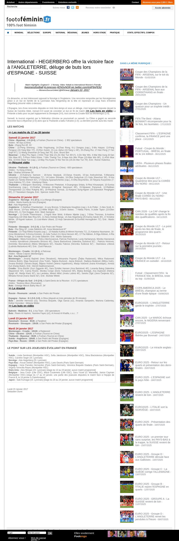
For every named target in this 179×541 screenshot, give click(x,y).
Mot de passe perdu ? (40, 538)
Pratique (115, 33)
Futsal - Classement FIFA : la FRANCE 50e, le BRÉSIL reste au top (153, 269)
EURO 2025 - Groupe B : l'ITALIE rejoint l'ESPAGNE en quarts (150, 478)
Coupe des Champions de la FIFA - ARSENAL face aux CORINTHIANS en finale (153, 89)
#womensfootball (40, 87)
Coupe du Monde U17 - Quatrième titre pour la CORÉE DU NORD (153, 177)
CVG (43, 523)
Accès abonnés (162, 8)
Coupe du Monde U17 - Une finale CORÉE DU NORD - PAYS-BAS (151, 191)
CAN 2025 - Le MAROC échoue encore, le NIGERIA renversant (150, 314)
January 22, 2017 (79, 89)
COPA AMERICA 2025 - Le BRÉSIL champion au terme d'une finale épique (153, 284)
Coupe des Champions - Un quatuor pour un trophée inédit (152, 102)
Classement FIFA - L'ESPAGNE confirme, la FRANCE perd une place (152, 132)
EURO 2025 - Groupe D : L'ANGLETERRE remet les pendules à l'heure (153, 509)
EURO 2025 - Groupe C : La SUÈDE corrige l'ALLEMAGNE (152, 463)
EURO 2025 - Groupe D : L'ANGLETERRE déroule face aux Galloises (151, 449)
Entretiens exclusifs (67, 2)
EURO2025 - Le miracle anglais (150, 343)
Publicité (96, 523)
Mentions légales (29, 523)
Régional (72, 33)
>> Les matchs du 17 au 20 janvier (27, 130)
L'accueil (8, 33)
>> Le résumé (16, 286)
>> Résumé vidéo (18, 160)
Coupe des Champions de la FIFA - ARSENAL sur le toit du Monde (151, 72)
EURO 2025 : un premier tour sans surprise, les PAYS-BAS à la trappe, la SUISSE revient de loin (153, 435)
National (61, 33)
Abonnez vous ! (15, 538)
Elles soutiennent (83, 535)
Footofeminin (48, 2)
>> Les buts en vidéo (100, 109)
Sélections (33, 33)
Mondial (19, 33)
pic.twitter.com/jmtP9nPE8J (81, 87)
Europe (47, 33)
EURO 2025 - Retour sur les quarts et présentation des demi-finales (152, 359)
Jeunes (85, 33)
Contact (135, 2)
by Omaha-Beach (112, 523)
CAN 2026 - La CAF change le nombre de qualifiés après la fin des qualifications (153, 211)
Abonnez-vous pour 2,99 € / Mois (158, 2)
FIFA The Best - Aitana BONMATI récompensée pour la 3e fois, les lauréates (150, 118)
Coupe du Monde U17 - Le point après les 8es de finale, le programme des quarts (153, 226)
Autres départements (28, 2)
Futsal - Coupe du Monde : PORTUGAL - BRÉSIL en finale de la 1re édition (153, 147)
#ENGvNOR (63, 87)
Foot (81, 538)
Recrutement (83, 523)
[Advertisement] (68, 47)
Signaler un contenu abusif (61, 523)
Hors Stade (99, 33)
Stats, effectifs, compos (140, 33)
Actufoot (11, 2)
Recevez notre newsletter (98, 7)
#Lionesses (53, 87)
